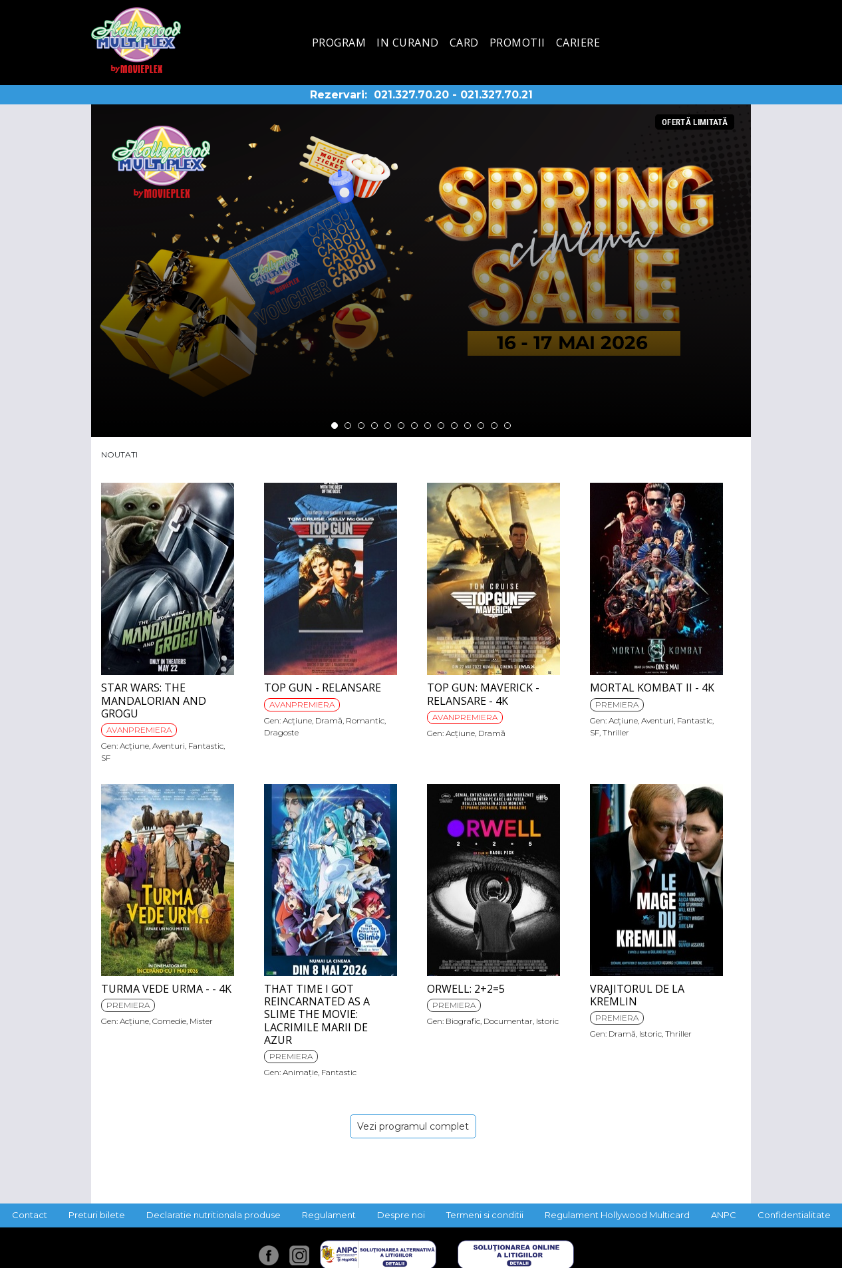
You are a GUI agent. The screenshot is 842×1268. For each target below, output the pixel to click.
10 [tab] (454, 425)
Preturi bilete (97, 1214)
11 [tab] (467, 425)
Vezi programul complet (413, 1126)
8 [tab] (427, 425)
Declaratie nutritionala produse (213, 1214)
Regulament (329, 1214)
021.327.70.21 (496, 94)
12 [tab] (481, 425)
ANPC (723, 1214)
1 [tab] (334, 425)
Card (464, 42)
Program (339, 42)
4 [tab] (374, 425)
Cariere (578, 42)
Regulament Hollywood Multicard (617, 1214)
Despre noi (401, 1214)
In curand (407, 42)
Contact (29, 1214)
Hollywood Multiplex (136, 40)
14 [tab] (507, 425)
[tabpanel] (421, 270)
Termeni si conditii (484, 1214)
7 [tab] (414, 425)
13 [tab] (494, 425)
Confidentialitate (794, 1214)
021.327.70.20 (411, 94)
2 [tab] (348, 425)
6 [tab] (401, 425)
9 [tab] (441, 425)
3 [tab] (361, 425)
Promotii (517, 42)
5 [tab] (387, 425)
